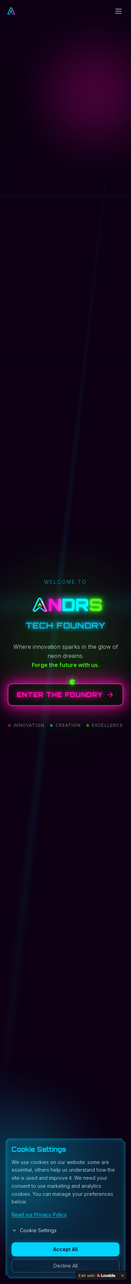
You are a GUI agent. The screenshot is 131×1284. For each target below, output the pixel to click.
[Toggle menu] (118, 11)
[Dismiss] (122, 1275)
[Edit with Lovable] (97, 1275)
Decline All (65, 1266)
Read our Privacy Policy (39, 1215)
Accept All (65, 1249)
